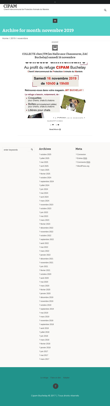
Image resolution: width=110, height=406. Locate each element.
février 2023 (45, 224)
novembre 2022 (47, 232)
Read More (55, 129)
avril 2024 (44, 197)
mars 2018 (45, 340)
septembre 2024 (47, 181)
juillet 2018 (45, 332)
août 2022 (45, 243)
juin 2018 (44, 336)
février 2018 (45, 344)
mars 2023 (45, 220)
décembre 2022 (47, 228)
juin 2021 (44, 266)
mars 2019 (45, 317)
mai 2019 (44, 313)
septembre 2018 (47, 324)
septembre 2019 (47, 309)
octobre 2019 (46, 305)
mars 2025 (45, 170)
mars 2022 (45, 251)
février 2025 (45, 174)
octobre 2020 (46, 274)
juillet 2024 (45, 185)
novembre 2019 (47, 301)
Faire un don (56, 378)
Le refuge (44, 378)
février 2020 (45, 290)
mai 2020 (44, 282)
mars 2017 (45, 359)
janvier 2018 (46, 348)
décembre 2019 (47, 297)
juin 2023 (44, 212)
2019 (12, 38)
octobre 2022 (46, 236)
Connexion (81, 154)
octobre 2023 (46, 208)
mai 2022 (44, 247)
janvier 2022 (46, 255)
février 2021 (45, 270)
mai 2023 (44, 216)
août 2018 (45, 328)
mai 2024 (44, 193)
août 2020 (45, 278)
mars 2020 (45, 286)
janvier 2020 (46, 293)
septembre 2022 (47, 239)
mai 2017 (44, 355)
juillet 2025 (45, 158)
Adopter (66, 378)
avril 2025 (44, 166)
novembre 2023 (47, 205)
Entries (82, 158)
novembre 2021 (47, 263)
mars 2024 (45, 201)
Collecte (60, 121)
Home (5, 38)
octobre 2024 (46, 178)
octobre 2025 (46, 154)
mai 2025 (44, 162)
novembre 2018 (47, 320)
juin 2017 (44, 351)
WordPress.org (83, 166)
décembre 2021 (47, 259)
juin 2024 (44, 189)
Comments (83, 162)
